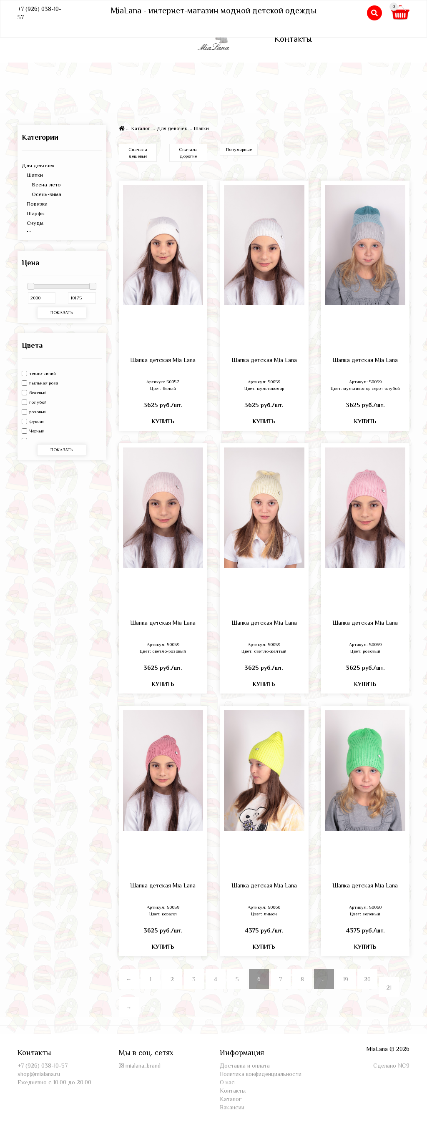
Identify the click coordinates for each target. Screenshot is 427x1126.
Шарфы (33, 213)
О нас (227, 1082)
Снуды (32, 223)
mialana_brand (143, 1065)
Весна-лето (41, 184)
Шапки (32, 175)
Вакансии (232, 1107)
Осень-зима (41, 194)
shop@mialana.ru (39, 1074)
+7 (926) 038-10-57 (43, 1065)
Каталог (140, 128)
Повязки (35, 204)
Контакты (293, 38)
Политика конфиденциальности (260, 1074)
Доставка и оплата (245, 1065)
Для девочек (38, 165)
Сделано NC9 (391, 1065)
